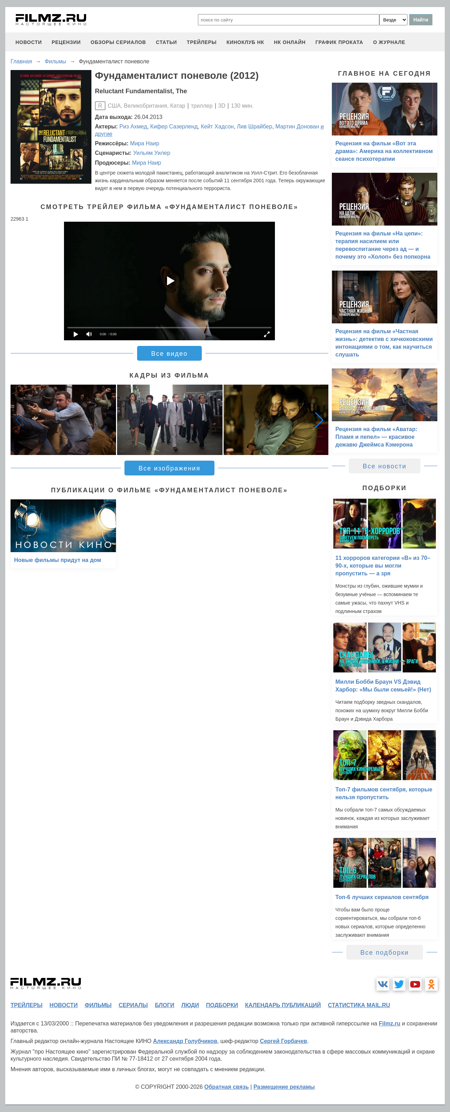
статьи (166, 42)
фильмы (98, 1005)
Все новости (385, 466)
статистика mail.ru (359, 1005)
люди (190, 1005)
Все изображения (169, 468)
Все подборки (384, 952)
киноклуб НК (245, 42)
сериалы (133, 1005)
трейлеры (202, 42)
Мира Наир (144, 143)
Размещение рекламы (284, 1087)
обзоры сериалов (118, 42)
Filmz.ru (389, 1023)
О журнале (389, 42)
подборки (222, 1005)
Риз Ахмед (133, 126)
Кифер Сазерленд (174, 126)
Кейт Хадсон (217, 126)
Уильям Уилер (152, 153)
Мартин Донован (297, 126)
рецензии (66, 42)
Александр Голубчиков (185, 1041)
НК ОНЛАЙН (290, 42)
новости (28, 42)
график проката (339, 42)
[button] (319, 420)
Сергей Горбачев (283, 1041)
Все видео (169, 353)
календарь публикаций (283, 1005)
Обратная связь (226, 1087)
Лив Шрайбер (254, 126)
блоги (164, 1005)
